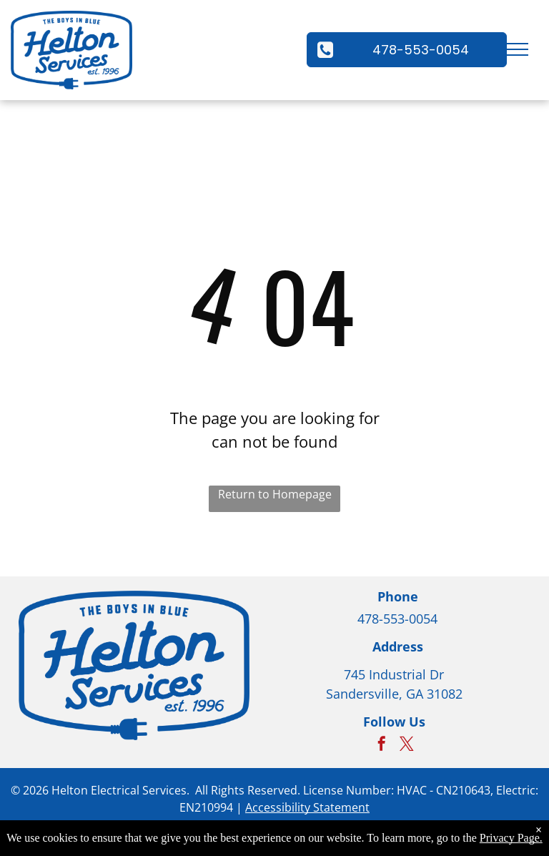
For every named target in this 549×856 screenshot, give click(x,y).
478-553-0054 (397, 618)
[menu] (517, 49)
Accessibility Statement (307, 807)
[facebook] (381, 745)
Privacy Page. (511, 838)
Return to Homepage (275, 494)
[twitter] (406, 745)
